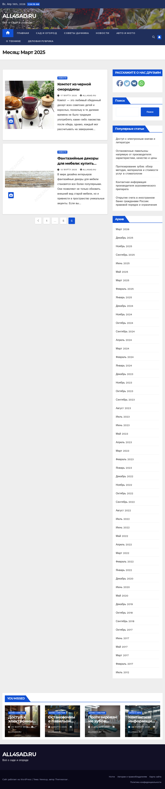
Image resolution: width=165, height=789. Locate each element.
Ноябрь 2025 (124, 246)
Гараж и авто (135, 713)
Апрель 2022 (124, 544)
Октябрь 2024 (124, 322)
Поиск (120, 100)
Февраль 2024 (125, 357)
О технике (13, 41)
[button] (153, 37)
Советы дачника (76, 33)
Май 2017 (122, 646)
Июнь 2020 (123, 587)
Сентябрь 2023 (125, 399)
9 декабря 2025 (100, 727)
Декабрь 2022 (124, 476)
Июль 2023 (123, 416)
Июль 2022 (123, 518)
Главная (23, 33)
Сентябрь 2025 (125, 254)
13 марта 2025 (69, 170)
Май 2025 (122, 271)
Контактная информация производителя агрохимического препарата (136, 186)
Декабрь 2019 (124, 604)
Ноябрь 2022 (124, 484)
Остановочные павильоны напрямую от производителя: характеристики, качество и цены (136, 154)
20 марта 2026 (20, 727)
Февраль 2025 (125, 288)
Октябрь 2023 (124, 391)
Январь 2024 (124, 365)
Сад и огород (46, 33)
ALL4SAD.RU (19, 16)
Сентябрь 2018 (125, 621)
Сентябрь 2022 (125, 501)
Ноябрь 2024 (124, 314)
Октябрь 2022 (124, 493)
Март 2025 (122, 280)
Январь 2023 (124, 467)
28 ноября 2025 (141, 727)
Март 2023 (122, 450)
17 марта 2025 (69, 95)
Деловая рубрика (40, 41)
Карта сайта (155, 776)
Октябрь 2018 (124, 612)
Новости (102, 33)
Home (112, 776)
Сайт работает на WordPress (17, 779)
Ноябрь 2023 (124, 382)
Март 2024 (122, 348)
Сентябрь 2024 (125, 331)
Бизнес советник (17, 713)
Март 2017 (122, 655)
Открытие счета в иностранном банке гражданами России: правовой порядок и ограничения (136, 201)
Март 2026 (122, 229)
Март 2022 (122, 553)
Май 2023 (122, 433)
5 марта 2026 (59, 727)
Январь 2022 (124, 570)
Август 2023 (123, 408)
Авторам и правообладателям (132, 776)
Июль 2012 (122, 672)
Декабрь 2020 (124, 578)
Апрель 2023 (124, 442)
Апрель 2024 (124, 340)
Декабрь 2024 (124, 305)
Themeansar (61, 779)
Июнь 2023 (123, 425)
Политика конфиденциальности (145, 782)
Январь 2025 (124, 297)
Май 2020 (122, 595)
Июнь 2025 (123, 263)
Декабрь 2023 (124, 374)
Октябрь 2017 (124, 629)
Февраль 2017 (124, 663)
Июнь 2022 (123, 527)
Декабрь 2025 (124, 237)
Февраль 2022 (125, 561)
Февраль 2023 (125, 459)
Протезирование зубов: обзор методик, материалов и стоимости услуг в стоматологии (137, 170)
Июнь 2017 (122, 638)
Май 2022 (122, 536)
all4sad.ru (88, 95)
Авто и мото (125, 33)
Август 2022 (123, 510)
